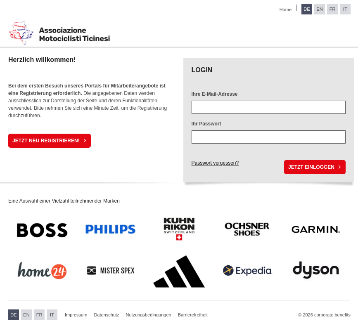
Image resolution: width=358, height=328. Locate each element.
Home (286, 9)
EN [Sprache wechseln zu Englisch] (319, 9)
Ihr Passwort (206, 124)
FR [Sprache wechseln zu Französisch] (333, 9)
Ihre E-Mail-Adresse (215, 94)
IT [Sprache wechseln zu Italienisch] (345, 9)
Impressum (76, 314)
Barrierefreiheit (193, 314)
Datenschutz (106, 314)
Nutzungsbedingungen (148, 314)
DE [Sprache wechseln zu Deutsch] (306, 9)
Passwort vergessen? (215, 163)
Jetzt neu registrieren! (46, 141)
